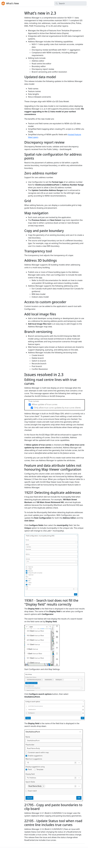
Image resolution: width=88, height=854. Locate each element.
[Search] (70, 3)
